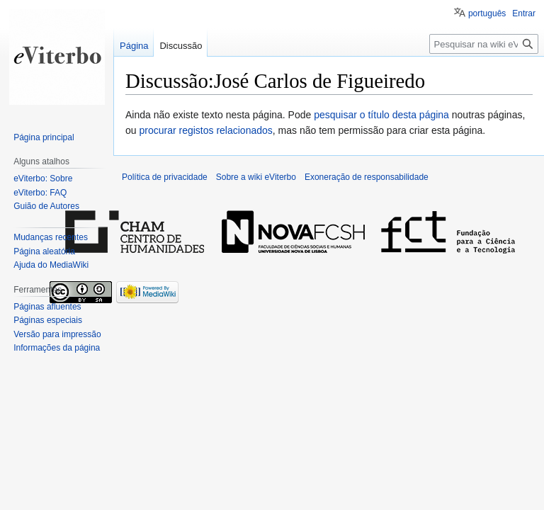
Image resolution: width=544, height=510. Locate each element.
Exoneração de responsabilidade (367, 177)
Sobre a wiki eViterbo (256, 177)
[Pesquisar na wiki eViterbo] (483, 44)
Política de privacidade (165, 177)
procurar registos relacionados (205, 130)
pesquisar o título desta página (381, 114)
